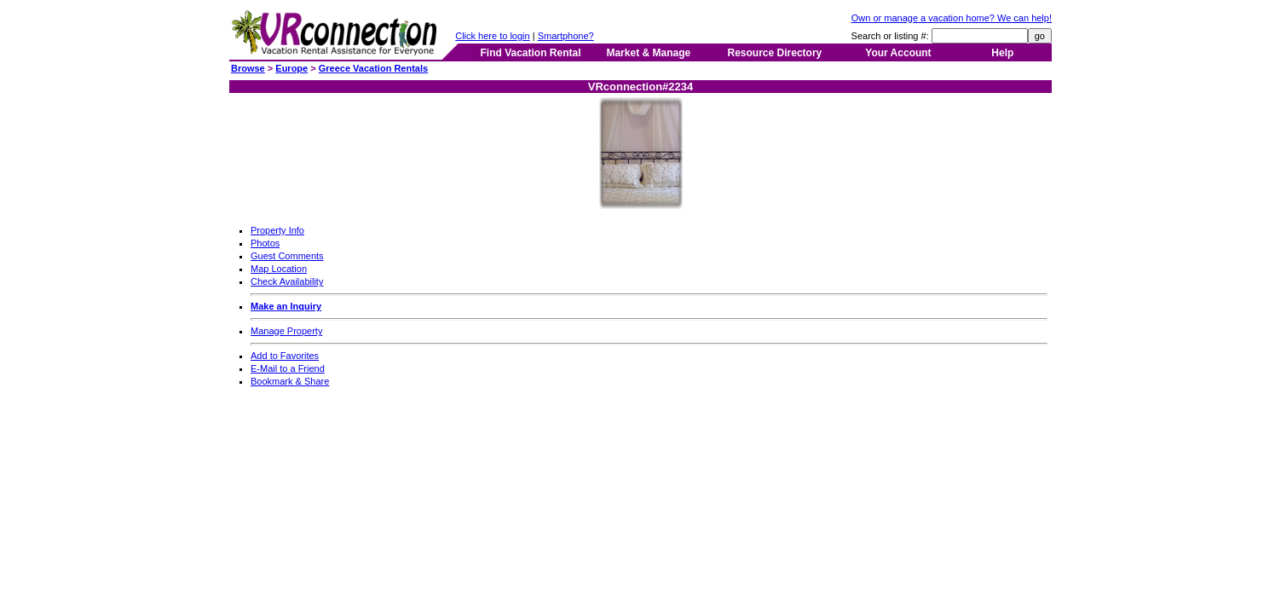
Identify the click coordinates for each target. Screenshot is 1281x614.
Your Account (898, 53)
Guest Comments (287, 256)
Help (1002, 53)
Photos (265, 243)
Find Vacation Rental (530, 53)
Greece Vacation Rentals (373, 68)
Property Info (277, 230)
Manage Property (286, 331)
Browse (248, 68)
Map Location (279, 269)
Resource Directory (775, 53)
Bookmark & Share (290, 381)
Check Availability (287, 281)
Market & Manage (648, 53)
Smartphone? (566, 36)
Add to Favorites (285, 355)
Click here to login (492, 36)
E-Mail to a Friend (288, 368)
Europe (291, 68)
